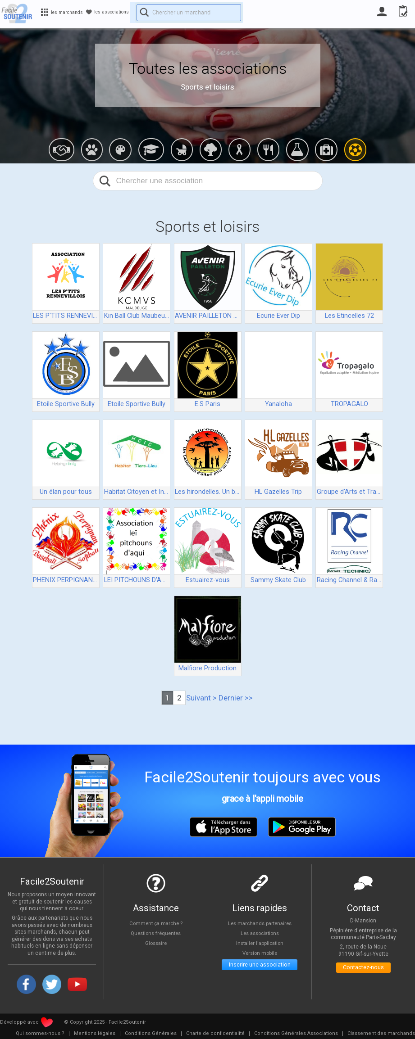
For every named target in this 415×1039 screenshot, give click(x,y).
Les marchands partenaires (259, 922)
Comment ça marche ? (156, 922)
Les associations (259, 933)
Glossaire (156, 943)
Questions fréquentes (156, 933)
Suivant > (201, 697)
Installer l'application (259, 943)
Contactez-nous (363, 969)
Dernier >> (236, 697)
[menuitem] (40, 1033)
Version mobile (260, 953)
